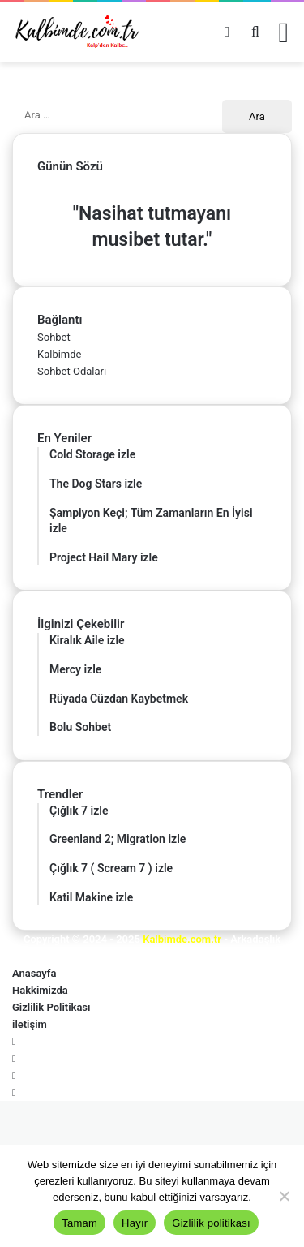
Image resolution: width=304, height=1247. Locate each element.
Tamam (79, 1223)
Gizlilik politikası (211, 1223)
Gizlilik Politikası (51, 1007)
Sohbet (54, 337)
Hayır (135, 1223)
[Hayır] (284, 1196)
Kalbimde (59, 354)
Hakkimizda (40, 990)
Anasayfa (34, 973)
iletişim (29, 1024)
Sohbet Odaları (71, 371)
